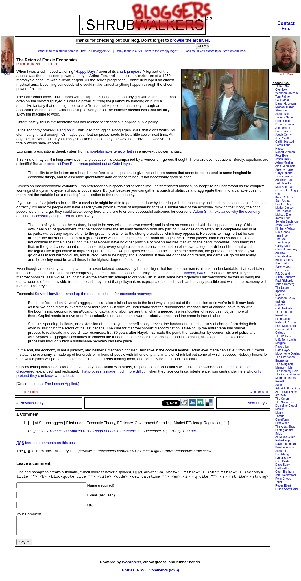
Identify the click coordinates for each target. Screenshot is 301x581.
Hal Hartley (282, 468)
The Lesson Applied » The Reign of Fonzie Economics (93, 431)
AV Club (280, 395)
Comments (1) (259, 391)
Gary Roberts (283, 173)
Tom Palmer (283, 96)
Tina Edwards (284, 176)
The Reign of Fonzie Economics (47, 60)
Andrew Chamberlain (283, 254)
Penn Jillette (283, 478)
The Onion (282, 398)
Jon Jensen (282, 127)
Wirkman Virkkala (286, 93)
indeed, (194, 273)
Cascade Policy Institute (285, 299)
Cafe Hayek (282, 350)
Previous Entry (31, 403)
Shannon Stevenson (282, 112)
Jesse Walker (284, 225)
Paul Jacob (282, 100)
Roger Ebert (283, 485)
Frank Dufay (283, 204)
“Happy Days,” (86, 71)
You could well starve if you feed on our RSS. (216, 51)
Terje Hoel (281, 235)
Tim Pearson (283, 211)
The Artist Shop (285, 426)
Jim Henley (282, 263)
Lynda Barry (283, 457)
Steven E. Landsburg (282, 452)
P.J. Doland (282, 273)
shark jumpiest (129, 71)
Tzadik (279, 416)
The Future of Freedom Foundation (284, 315)
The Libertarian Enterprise (285, 358)
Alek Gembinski (285, 166)
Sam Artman (283, 200)
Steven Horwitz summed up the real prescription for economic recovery (93, 294)
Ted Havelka (283, 183)
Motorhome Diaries (287, 353)
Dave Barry (282, 464)
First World (282, 423)
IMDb (278, 433)
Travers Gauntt (284, 117)
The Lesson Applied (61, 384)
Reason (280, 305)
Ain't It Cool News (286, 391)
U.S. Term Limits (285, 339)
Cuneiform (282, 419)
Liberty (279, 294)
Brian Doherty (284, 259)
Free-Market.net (285, 325)
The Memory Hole (286, 371)
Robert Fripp (283, 440)
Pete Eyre (281, 155)
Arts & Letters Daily (287, 388)
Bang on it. (66, 130)
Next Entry (256, 403)
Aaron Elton (282, 218)
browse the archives (189, 40)
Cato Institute (283, 308)
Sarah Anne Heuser (282, 147)
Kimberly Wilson (285, 228)
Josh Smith (282, 138)
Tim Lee (280, 239)
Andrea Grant (284, 180)
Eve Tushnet (283, 270)
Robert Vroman (285, 152)
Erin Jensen (283, 131)
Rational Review (285, 322)
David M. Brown (285, 103)
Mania (279, 412)
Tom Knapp (282, 242)
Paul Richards (284, 280)
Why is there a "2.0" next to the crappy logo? (147, 51)
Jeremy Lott (282, 266)
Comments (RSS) (164, 575)
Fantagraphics (284, 430)
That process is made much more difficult (113, 371)
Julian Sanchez (285, 277)
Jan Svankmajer (285, 475)
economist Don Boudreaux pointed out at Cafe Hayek (88, 164)
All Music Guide (285, 437)
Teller (278, 482)
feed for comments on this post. (46, 443)
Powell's (280, 381)
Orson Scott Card (286, 489)
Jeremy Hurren (284, 169)
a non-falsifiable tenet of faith (110, 151)
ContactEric (286, 26)
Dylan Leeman (284, 124)
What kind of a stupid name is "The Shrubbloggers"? (74, 51)
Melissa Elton (283, 214)
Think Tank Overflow (282, 88)
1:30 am (189, 431)
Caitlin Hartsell (284, 141)
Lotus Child (282, 120)
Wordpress (131, 567)
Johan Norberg (284, 284)
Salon (279, 384)
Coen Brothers (284, 471)
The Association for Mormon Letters (287, 376)
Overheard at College (283, 331)
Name (92, 487)
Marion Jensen (284, 207)
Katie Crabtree (284, 197)
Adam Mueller (284, 162)
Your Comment (28, 515)
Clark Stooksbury (286, 249)
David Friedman (285, 444)
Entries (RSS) (134, 575)
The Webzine (283, 336)
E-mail (92, 496)
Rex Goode (282, 232)
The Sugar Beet (285, 402)
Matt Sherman (284, 186)
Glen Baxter (283, 461)
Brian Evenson (284, 447)
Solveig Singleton (286, 221)
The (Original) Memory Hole (284, 365)
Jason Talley (283, 159)
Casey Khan (283, 246)
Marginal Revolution (282, 345)
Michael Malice (284, 107)
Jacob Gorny (283, 134)
